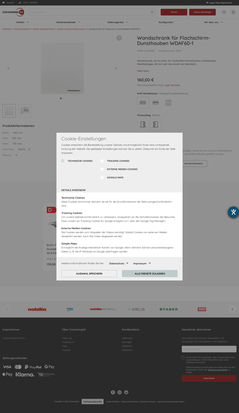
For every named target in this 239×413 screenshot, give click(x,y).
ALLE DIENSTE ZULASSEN (150, 273)
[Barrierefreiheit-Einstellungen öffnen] (233, 212)
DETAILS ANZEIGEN (72, 190)
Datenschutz (116, 263)
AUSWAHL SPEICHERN (89, 273)
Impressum (140, 263)
